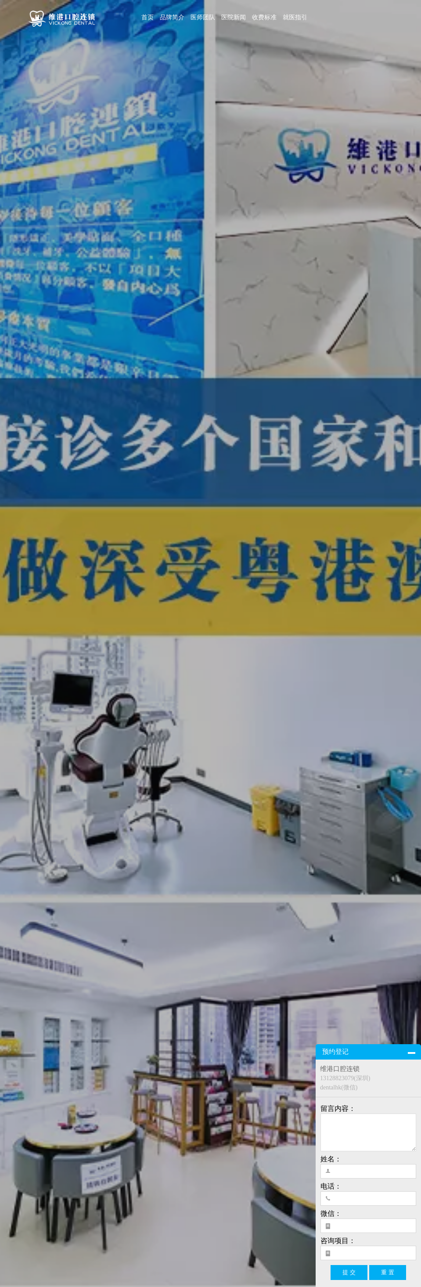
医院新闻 (233, 17)
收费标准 (264, 17)
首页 (147, 17)
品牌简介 (172, 17)
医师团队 (203, 17)
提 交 (349, 1272)
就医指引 (295, 17)
